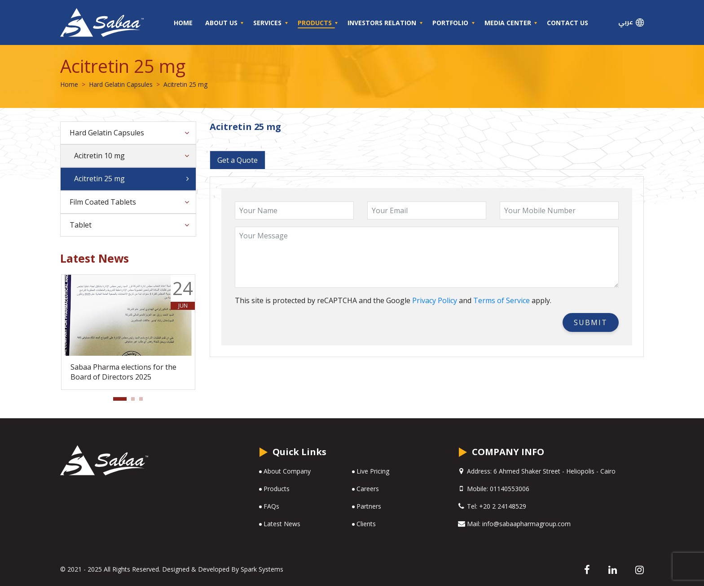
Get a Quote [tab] (237, 160)
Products (277, 488)
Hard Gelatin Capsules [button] (107, 133)
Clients (366, 523)
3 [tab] (143, 401)
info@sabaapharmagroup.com (526, 523)
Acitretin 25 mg (99, 178)
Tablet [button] (81, 225)
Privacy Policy (434, 300)
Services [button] (268, 22)
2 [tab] (135, 401)
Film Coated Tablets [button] (103, 202)
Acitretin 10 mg (99, 156)
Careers (367, 488)
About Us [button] (222, 22)
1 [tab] (117, 401)
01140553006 (509, 488)
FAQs (271, 506)
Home (183, 22)
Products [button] (316, 22)
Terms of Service (501, 300)
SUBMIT (590, 322)
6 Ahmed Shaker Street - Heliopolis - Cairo (554, 471)
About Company (287, 471)
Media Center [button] (508, 22)
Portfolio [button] (451, 22)
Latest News (282, 523)
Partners (368, 506)
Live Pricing (372, 471)
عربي (631, 22)
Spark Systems (262, 569)
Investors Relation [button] (383, 22)
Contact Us (567, 22)
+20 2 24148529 (502, 506)
